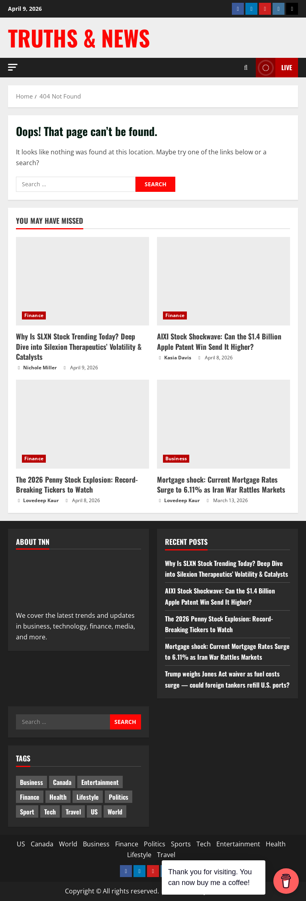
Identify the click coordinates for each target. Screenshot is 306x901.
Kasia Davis (177, 357)
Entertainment (238, 844)
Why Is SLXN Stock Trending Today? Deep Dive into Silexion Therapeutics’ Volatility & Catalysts (78, 346)
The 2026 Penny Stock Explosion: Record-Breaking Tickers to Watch (77, 484)
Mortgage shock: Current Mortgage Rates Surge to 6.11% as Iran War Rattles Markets (221, 484)
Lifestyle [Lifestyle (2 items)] (87, 797)
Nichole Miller (40, 367)
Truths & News (79, 37)
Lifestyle (139, 854)
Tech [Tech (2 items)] (50, 811)
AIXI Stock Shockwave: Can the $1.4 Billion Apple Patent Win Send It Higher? (219, 341)
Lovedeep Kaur (41, 500)
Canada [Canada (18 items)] (62, 782)
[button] (13, 67)
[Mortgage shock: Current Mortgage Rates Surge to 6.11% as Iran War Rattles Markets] (223, 424)
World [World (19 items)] (115, 811)
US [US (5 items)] (94, 811)
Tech (203, 844)
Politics (154, 844)
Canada (42, 844)
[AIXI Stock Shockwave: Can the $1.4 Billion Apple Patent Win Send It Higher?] (223, 281)
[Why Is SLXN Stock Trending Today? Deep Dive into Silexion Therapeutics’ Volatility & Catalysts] (82, 281)
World (68, 844)
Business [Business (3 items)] (31, 782)
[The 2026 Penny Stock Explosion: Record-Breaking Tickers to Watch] (82, 424)
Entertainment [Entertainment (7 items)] (100, 782)
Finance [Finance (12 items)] (29, 797)
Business (176, 458)
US (21, 844)
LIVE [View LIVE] (274, 67)
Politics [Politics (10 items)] (118, 797)
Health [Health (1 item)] (58, 797)
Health (276, 844)
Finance (33, 315)
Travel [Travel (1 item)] (73, 811)
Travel (166, 854)
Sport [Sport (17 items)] (27, 811)
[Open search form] (246, 67)
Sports (181, 844)
